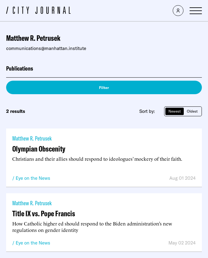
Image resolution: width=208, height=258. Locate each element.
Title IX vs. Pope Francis (43, 213)
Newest (174, 111)
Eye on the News (33, 178)
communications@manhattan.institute (46, 48)
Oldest (192, 111)
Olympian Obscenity (38, 148)
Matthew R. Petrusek (32, 138)
